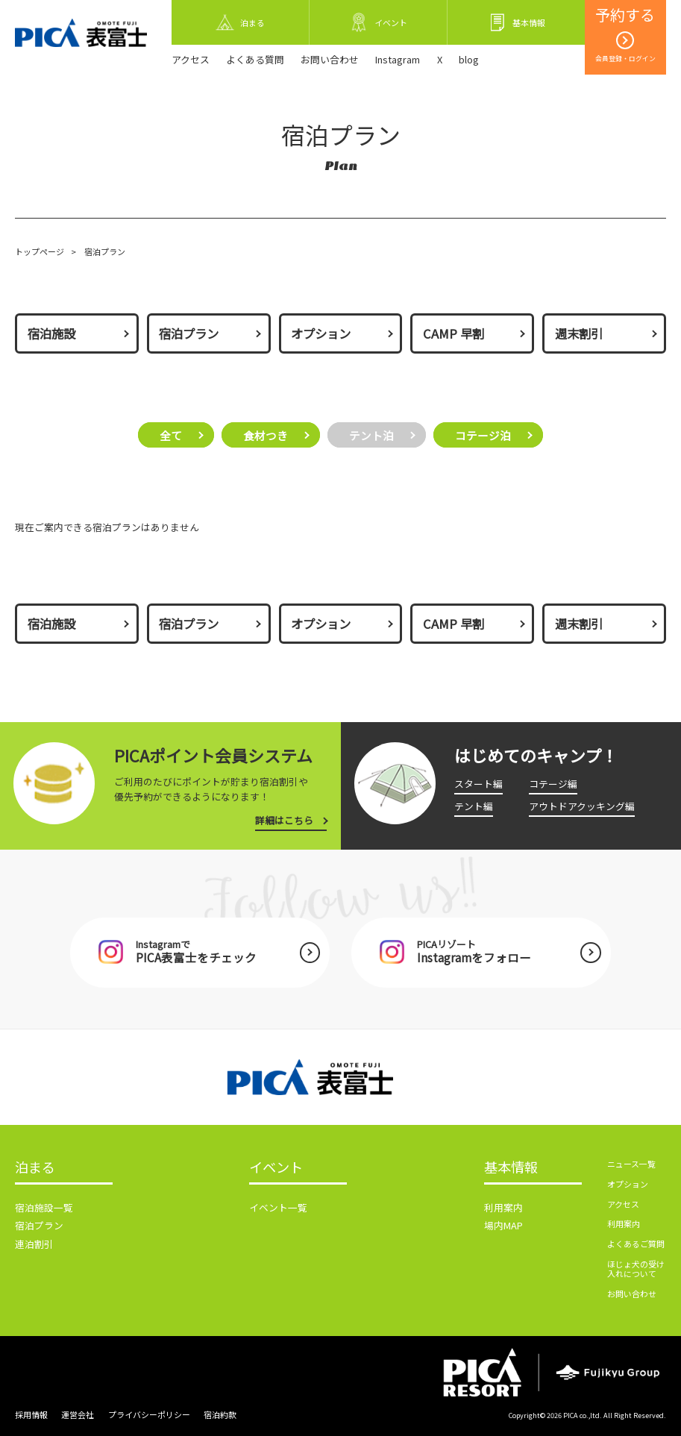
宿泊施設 (51, 333)
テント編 (473, 806)
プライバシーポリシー (149, 1414)
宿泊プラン (189, 333)
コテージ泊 (483, 434)
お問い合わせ (330, 59)
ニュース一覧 (631, 1164)
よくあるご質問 (636, 1244)
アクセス (191, 59)
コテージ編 (553, 784)
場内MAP (503, 1225)
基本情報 (511, 1167)
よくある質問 (255, 59)
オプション (321, 333)
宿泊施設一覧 (44, 1207)
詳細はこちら (284, 820)
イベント (276, 1167)
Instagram (397, 59)
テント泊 (371, 434)
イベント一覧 (278, 1207)
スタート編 (478, 784)
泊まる (35, 1167)
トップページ (39, 251)
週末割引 (579, 333)
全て (171, 434)
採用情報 (31, 1414)
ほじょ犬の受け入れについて (636, 1268)
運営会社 (77, 1414)
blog (469, 59)
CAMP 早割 (453, 333)
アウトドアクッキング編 (582, 806)
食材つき (265, 434)
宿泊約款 (220, 1414)
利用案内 (503, 1207)
